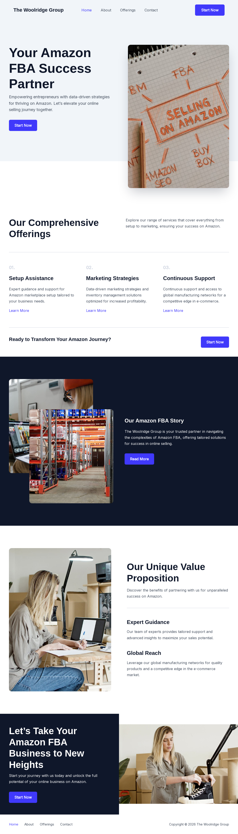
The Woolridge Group (38, 10)
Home (86, 10)
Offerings (128, 10)
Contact (151, 10)
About (106, 10)
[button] (210, 10)
